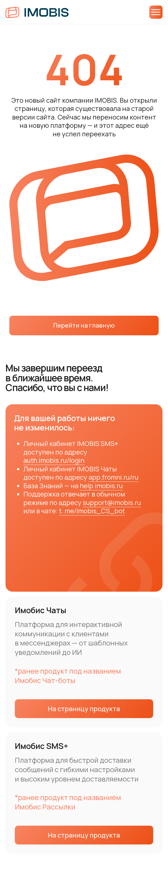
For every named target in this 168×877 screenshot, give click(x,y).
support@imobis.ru (112, 502)
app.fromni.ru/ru (114, 477)
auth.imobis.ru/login (53, 460)
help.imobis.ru (101, 485)
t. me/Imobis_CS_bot (92, 510)
